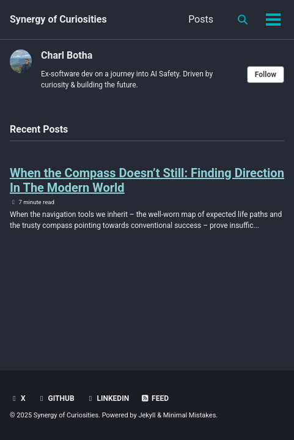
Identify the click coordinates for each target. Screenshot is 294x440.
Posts (200, 19)
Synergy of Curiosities (58, 19)
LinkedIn (108, 398)
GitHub (56, 398)
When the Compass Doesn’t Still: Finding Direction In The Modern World (147, 180)
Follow (265, 74)
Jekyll (146, 415)
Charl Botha (66, 55)
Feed (155, 398)
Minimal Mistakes (189, 415)
